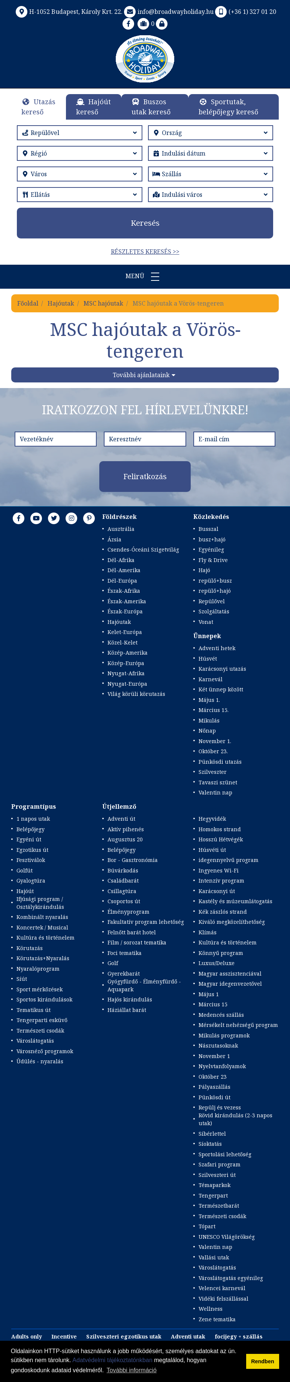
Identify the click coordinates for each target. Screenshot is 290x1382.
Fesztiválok (30, 859)
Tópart (207, 1226)
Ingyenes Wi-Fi (219, 870)
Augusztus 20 (125, 839)
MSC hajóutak (103, 303)
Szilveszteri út (217, 1174)
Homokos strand (220, 829)
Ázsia (114, 539)
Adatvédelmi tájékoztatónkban (112, 1360)
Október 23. (213, 751)
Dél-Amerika (124, 570)
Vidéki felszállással (223, 1298)
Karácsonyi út (217, 891)
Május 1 (209, 994)
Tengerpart (213, 1195)
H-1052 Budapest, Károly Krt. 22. (68, 12)
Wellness (211, 1308)
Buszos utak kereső (151, 106)
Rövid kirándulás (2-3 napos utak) (235, 1119)
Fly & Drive (213, 560)
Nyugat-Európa (127, 683)
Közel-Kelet (123, 642)
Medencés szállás (221, 1014)
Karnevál (211, 679)
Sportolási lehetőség (225, 1154)
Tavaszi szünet (218, 782)
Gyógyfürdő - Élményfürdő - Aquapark (144, 985)
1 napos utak (33, 818)
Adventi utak (188, 1336)
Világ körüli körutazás (136, 693)
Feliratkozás (145, 476)
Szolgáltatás (214, 611)
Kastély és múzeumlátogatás (235, 901)
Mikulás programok (224, 1035)
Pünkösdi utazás (220, 761)
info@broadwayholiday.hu (168, 12)
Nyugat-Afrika (126, 673)
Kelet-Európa (125, 632)
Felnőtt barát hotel (132, 932)
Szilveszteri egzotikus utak (123, 1336)
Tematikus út (33, 1009)
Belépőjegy (30, 829)
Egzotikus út (32, 849)
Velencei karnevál (222, 1288)
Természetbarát (219, 1205)
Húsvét (208, 658)
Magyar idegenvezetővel (230, 983)
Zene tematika (217, 1319)
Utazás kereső (38, 106)
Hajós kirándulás (130, 999)
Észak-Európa (125, 611)
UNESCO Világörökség (227, 1236)
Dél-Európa (122, 580)
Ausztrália (121, 528)
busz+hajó (212, 539)
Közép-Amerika (128, 652)
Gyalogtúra (30, 880)
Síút (21, 978)
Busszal (208, 528)
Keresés (145, 223)
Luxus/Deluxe (217, 963)
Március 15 (213, 1004)
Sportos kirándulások (44, 999)
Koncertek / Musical (42, 927)
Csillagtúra (122, 891)
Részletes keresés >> (145, 251)
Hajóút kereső (93, 106)
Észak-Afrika (124, 590)
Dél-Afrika (121, 560)
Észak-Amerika (127, 601)
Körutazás (29, 948)
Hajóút (25, 891)
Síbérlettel (212, 1133)
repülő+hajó (215, 590)
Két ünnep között (221, 689)
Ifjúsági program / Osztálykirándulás (40, 902)
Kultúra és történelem (45, 937)
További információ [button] (132, 1370)
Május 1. (209, 699)
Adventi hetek (217, 648)
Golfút (24, 870)
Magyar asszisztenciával (230, 973)
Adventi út (121, 818)
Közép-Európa (126, 663)
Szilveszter (213, 771)
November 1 (214, 1056)
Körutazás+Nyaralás (42, 958)
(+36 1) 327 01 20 (245, 12)
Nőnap (207, 730)
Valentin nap (215, 792)
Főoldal (27, 303)
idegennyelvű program (229, 859)
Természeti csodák (40, 1030)
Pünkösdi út (214, 1097)
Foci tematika (125, 952)
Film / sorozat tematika (137, 942)
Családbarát (123, 880)
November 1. (215, 741)
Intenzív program (221, 880)
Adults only (26, 1336)
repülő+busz (215, 580)
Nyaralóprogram (38, 968)
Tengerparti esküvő (41, 1020)
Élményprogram (128, 911)
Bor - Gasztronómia (133, 859)
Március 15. (214, 709)
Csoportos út (124, 901)
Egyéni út (28, 839)
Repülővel (212, 601)
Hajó (204, 570)
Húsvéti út (212, 849)
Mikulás (209, 720)
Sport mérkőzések (39, 989)
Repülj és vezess (220, 1107)
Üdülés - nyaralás (39, 1061)
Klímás (208, 932)
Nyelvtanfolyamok (222, 1066)
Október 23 (213, 1076)
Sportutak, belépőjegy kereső (228, 106)
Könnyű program (221, 952)
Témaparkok (214, 1185)
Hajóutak (61, 303)
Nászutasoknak (218, 1045)
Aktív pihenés (126, 829)
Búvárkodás (123, 870)
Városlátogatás (35, 1040)
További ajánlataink (141, 375)
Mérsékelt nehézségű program (238, 1024)
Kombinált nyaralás (42, 916)
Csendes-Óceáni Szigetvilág (143, 549)
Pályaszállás (214, 1086)
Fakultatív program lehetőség (146, 921)
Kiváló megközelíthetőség (232, 921)
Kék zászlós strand (223, 911)
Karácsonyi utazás (222, 668)
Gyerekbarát (124, 973)
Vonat (206, 621)
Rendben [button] (262, 1361)
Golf (113, 963)
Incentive (64, 1336)
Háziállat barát (127, 1009)
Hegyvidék (212, 818)
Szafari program (220, 1164)
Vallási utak (214, 1257)
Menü (145, 276)
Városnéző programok (44, 1051)
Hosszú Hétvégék (221, 839)
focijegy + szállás (239, 1336)
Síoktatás (210, 1143)
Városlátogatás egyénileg (231, 1278)
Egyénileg (211, 549)
